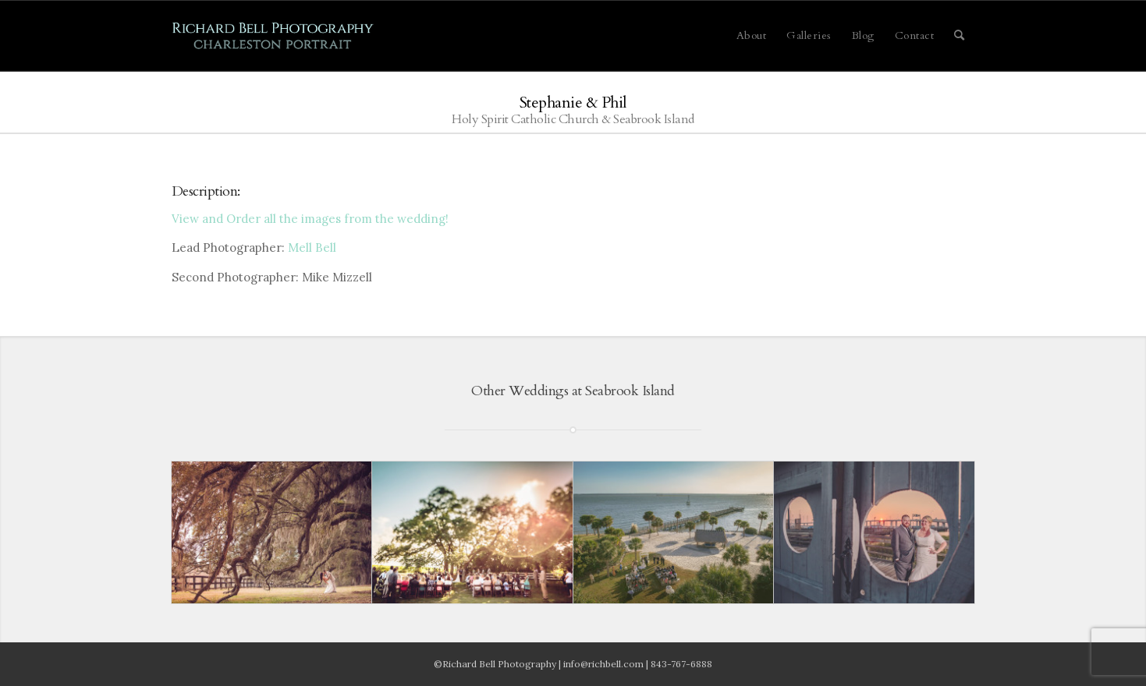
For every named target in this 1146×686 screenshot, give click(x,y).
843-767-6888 (681, 664)
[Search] (959, 36)
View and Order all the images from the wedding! (310, 218)
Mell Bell (312, 247)
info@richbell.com (603, 664)
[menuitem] (751, 36)
